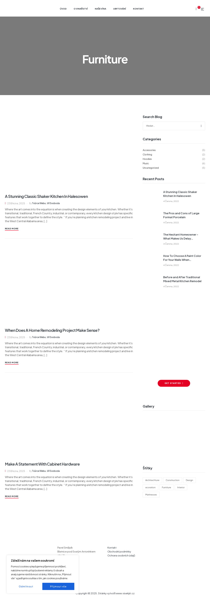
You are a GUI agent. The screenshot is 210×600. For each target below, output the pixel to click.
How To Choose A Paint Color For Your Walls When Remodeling (182, 258)
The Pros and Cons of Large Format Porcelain (181, 215)
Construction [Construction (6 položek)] (172, 480)
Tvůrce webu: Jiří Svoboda (46, 203)
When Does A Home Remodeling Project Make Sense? (52, 330)
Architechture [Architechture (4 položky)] (152, 480)
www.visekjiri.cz (125, 593)
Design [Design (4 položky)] (189, 480)
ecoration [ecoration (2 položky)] (150, 487)
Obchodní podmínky (119, 551)
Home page (63, 48)
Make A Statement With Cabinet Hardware (42, 463)
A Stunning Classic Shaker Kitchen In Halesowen (105, 48)
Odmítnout (26, 586)
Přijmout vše (58, 586)
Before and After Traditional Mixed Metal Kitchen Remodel (182, 279)
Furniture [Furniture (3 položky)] (166, 487)
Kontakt (111, 547)
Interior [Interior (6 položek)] (181, 487)
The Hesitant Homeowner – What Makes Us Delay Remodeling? (180, 236)
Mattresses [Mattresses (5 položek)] (151, 494)
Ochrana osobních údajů (121, 555)
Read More (12, 228)
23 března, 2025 (16, 203)
